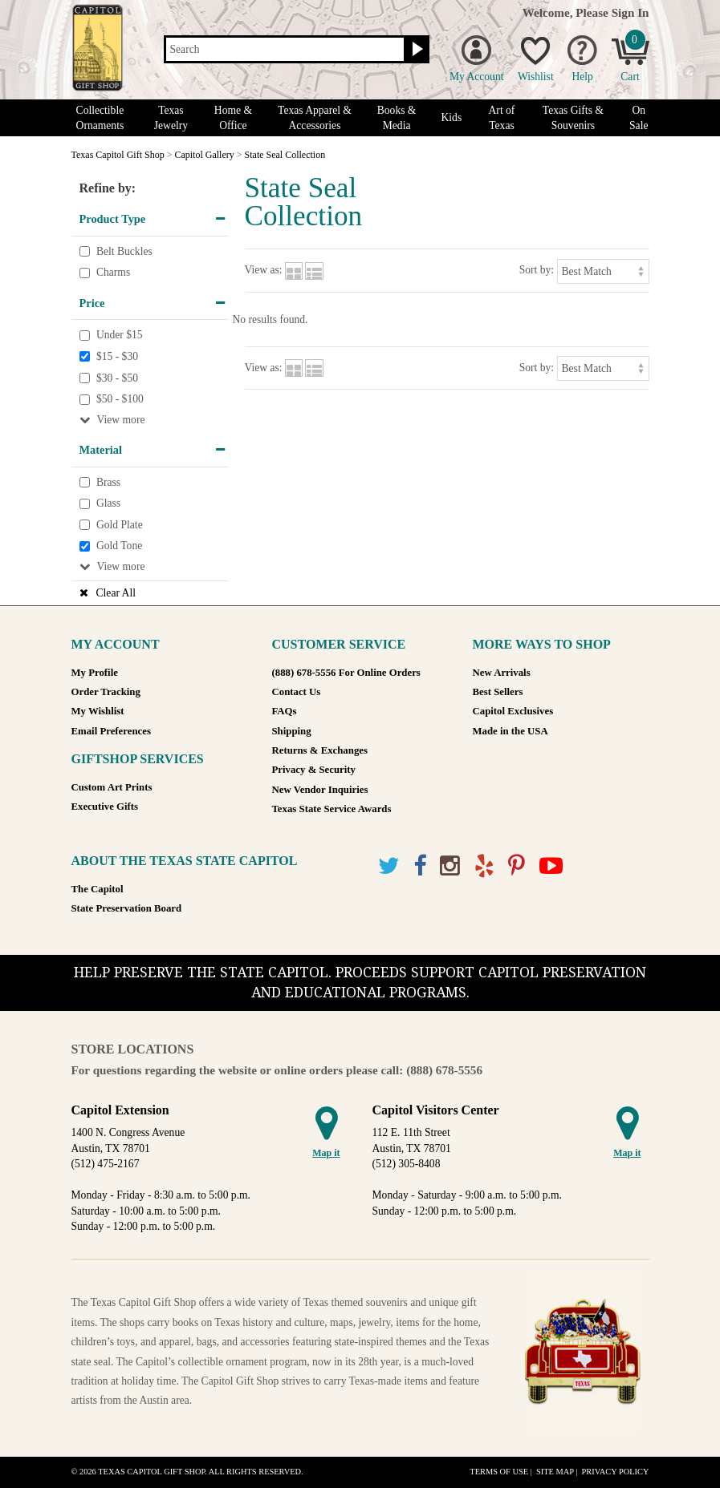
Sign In (630, 12)
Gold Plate (119, 525)
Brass (108, 482)
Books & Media (397, 117)
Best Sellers (498, 692)
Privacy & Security (314, 769)
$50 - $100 (120, 399)
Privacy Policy (615, 1471)
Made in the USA (510, 731)
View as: (264, 270)
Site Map (555, 1471)
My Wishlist (97, 711)
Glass (108, 504)
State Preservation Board (126, 908)
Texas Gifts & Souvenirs (573, 117)
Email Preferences (111, 731)
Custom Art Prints (112, 787)
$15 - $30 (117, 356)
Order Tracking (105, 692)
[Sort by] (603, 271)
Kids (451, 117)
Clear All (116, 593)
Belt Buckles (124, 251)
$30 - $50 (117, 378)
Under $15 (119, 336)
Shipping (291, 731)
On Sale (638, 117)
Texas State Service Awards (332, 809)
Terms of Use (499, 1471)
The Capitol (97, 889)
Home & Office (233, 117)
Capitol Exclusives (513, 711)
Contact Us (296, 692)
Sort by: (536, 270)
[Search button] (415, 50)
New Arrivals (502, 672)
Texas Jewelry (171, 117)
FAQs (284, 711)
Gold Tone (119, 546)
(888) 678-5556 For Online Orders (346, 672)
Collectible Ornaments (100, 117)
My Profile (94, 672)
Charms (113, 272)
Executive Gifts (105, 806)
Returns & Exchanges (320, 750)
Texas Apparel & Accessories (315, 117)
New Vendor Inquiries (320, 789)
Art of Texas (502, 117)
